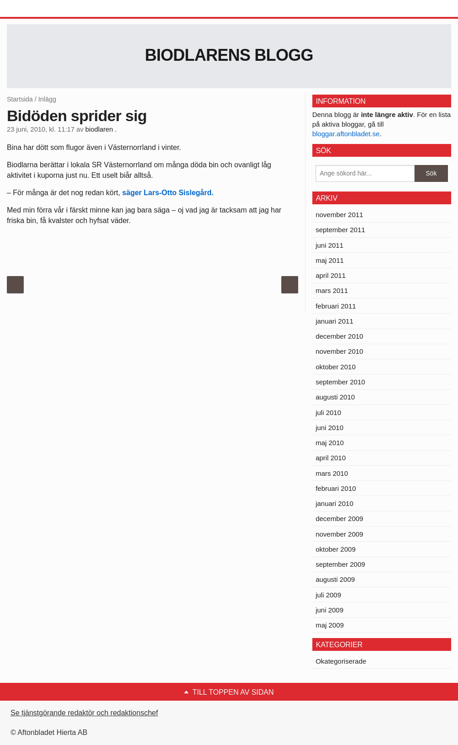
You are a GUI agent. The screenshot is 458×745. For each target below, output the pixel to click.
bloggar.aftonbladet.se (346, 134)
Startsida (20, 99)
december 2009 (339, 518)
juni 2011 (329, 245)
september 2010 (340, 382)
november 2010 (339, 351)
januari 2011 (334, 321)
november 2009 (339, 534)
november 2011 (339, 214)
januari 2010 (334, 503)
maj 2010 (330, 443)
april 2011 (331, 275)
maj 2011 (330, 260)
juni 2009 (329, 610)
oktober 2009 (336, 549)
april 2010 (331, 458)
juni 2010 (329, 427)
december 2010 (339, 336)
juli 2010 (328, 412)
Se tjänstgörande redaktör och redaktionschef (84, 713)
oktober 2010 (336, 367)
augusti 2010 (335, 397)
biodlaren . (101, 129)
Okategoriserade (341, 661)
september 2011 (340, 230)
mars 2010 (332, 473)
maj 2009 (330, 625)
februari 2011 (336, 306)
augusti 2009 (335, 579)
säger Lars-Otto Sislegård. (168, 193)
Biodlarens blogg (229, 55)
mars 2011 (332, 290)
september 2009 (340, 564)
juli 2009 (328, 595)
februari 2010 (336, 488)
